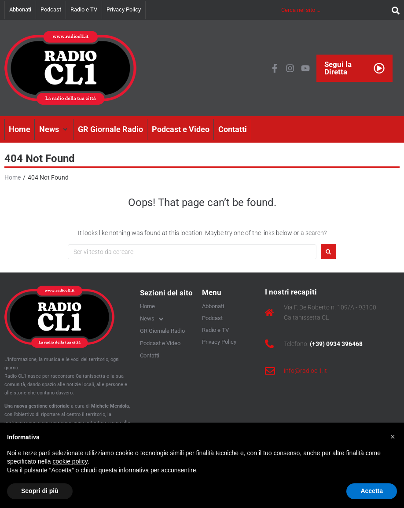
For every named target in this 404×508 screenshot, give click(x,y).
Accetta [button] (371, 490)
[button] (54, 129)
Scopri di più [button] (40, 490)
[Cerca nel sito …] (334, 10)
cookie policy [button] (70, 461)
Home (12, 177)
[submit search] (393, 10)
